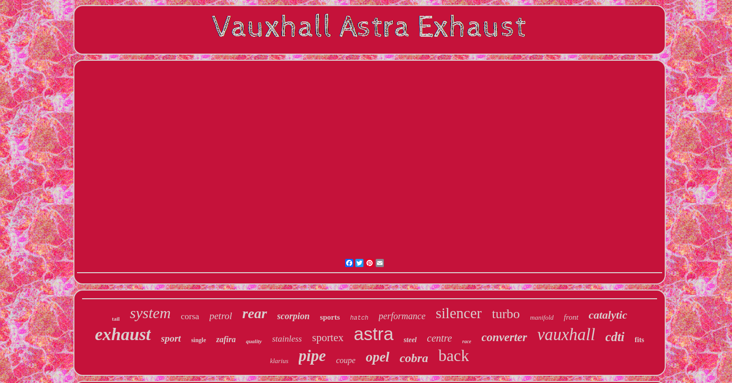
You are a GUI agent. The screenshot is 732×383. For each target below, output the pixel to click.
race (467, 341)
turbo (506, 313)
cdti (615, 337)
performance (402, 316)
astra (374, 334)
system (150, 312)
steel (410, 340)
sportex (328, 337)
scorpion (293, 316)
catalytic (608, 314)
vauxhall (566, 334)
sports (330, 317)
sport (171, 338)
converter (504, 337)
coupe (345, 360)
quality (254, 341)
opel (377, 357)
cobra (414, 358)
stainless (287, 339)
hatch (359, 318)
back (453, 355)
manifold (542, 317)
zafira (226, 339)
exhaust (123, 334)
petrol (221, 315)
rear (254, 313)
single (198, 340)
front (571, 317)
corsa (190, 316)
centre (439, 338)
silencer (459, 313)
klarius (279, 361)
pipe (312, 356)
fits (639, 340)
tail (116, 319)
